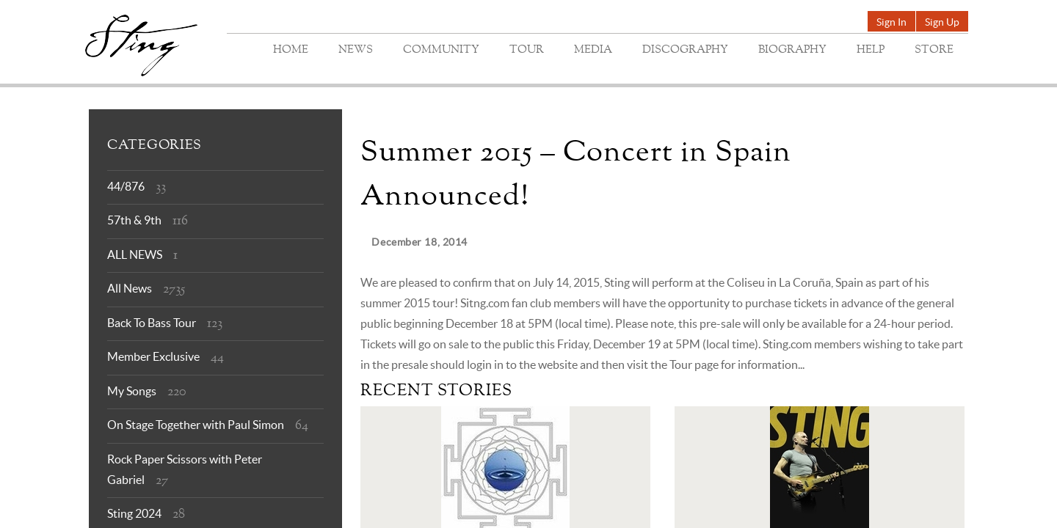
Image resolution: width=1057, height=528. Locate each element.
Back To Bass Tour (151, 322)
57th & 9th (134, 220)
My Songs (131, 390)
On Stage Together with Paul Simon (195, 424)
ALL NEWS (134, 254)
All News (129, 288)
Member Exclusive (153, 356)
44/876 (126, 186)
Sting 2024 (134, 513)
